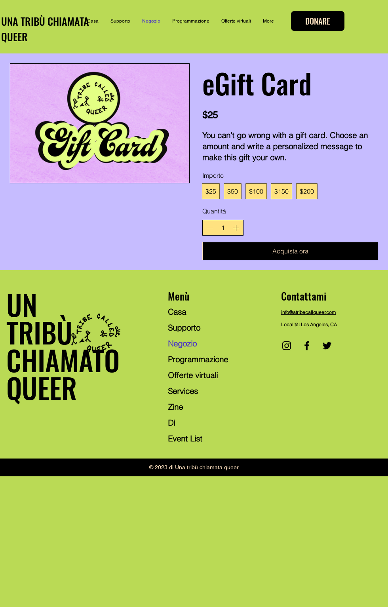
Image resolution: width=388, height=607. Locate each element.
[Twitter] (327, 346)
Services (183, 391)
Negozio (182, 343)
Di (171, 423)
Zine (175, 407)
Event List (185, 438)
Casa (177, 312)
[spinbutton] (223, 227)
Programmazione (198, 359)
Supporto (184, 328)
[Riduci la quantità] (210, 227)
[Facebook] (307, 346)
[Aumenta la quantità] (236, 227)
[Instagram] (287, 346)
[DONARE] (317, 21)
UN (21, 304)
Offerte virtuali (193, 375)
